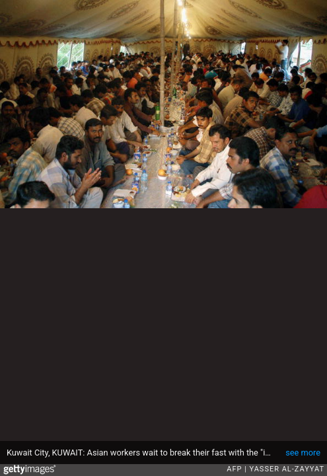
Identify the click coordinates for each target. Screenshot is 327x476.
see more (302, 452)
